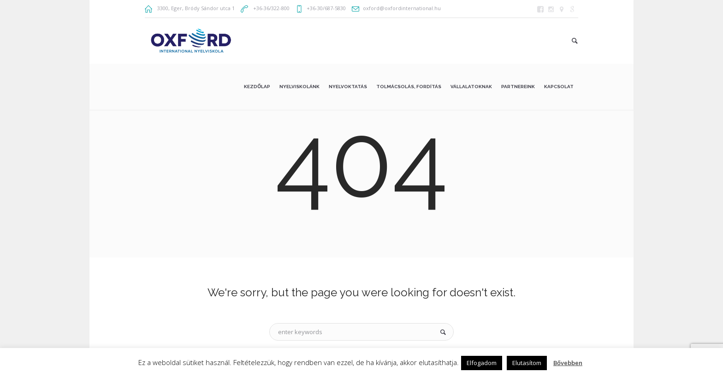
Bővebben (567, 363)
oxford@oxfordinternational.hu (402, 8)
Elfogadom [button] (482, 363)
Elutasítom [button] (526, 363)
